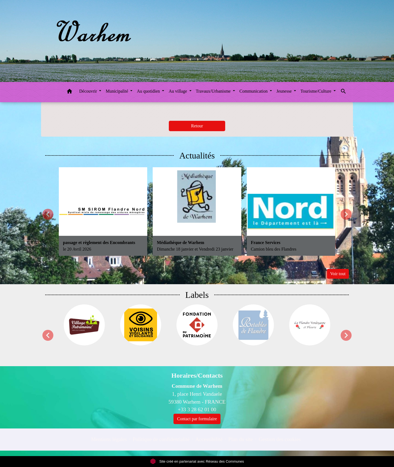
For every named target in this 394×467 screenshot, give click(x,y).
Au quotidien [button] (149, 91)
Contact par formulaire (197, 418)
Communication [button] (254, 91)
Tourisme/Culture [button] (316, 91)
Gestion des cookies (279, 439)
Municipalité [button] (117, 91)
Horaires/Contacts (197, 375)
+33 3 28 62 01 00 (197, 409)
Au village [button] (178, 91)
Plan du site (240, 439)
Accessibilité (208, 439)
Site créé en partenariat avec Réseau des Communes (197, 461)
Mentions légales (109, 439)
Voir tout (338, 273)
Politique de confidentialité (161, 439)
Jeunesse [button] (284, 91)
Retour (197, 126)
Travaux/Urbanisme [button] (214, 91)
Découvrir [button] (88, 91)
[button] (69, 92)
